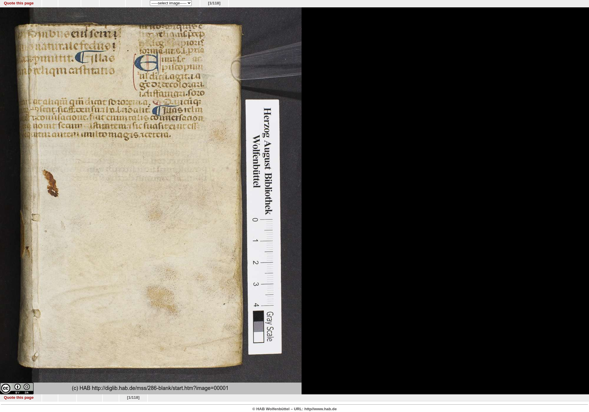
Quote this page (19, 3)
